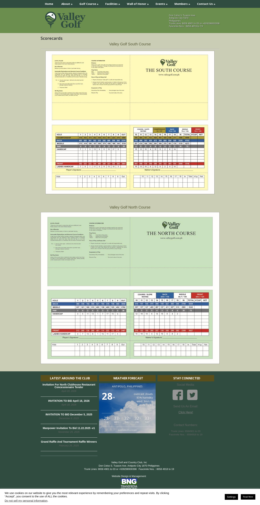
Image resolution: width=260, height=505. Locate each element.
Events (163, 3)
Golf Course (90, 3)
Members (183, 3)
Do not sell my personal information (26, 500)
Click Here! (185, 412)
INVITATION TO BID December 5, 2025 (68, 414)
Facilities (113, 3)
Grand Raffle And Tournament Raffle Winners (69, 441)
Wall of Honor (139, 3)
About (68, 3)
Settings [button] (231, 496)
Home (49, 4)
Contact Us (207, 3)
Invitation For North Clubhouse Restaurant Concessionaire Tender (68, 386)
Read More (248, 497)
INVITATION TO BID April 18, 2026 (69, 400)
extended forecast (127, 430)
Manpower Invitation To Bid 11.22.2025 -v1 (69, 428)
